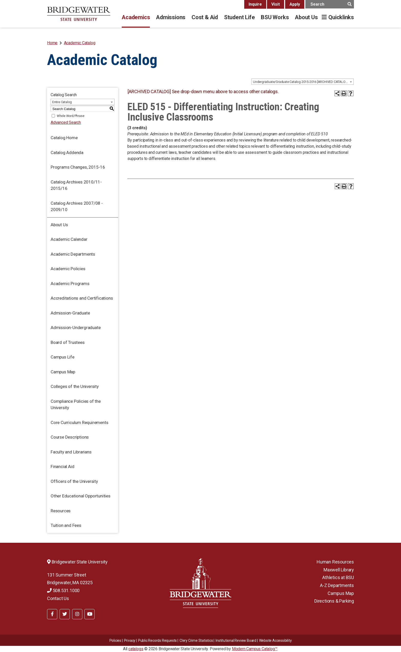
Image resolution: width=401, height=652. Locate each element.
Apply (294, 4)
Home (52, 42)
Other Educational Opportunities (80, 495)
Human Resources (335, 561)
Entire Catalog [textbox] (62, 102)
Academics (136, 17)
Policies (115, 640)
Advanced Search (66, 122)
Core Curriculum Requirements (79, 422)
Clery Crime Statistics (196, 640)
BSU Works (275, 17)
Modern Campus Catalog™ (254, 648)
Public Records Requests (157, 640)
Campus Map (63, 371)
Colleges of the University (75, 386)
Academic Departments (73, 254)
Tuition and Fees (66, 525)
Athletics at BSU (338, 577)
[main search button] (349, 4)
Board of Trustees (68, 342)
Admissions (170, 17)
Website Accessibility (275, 640)
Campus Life (62, 357)
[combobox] (302, 82)
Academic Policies (68, 268)
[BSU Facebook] (52, 614)
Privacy (130, 640)
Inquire (255, 4)
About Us (306, 17)
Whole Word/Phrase (70, 116)
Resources (61, 510)
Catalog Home (64, 137)
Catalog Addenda (67, 152)
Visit (275, 4)
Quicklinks (341, 17)
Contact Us (58, 598)
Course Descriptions (70, 437)
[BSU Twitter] (65, 614)
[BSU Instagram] (77, 614)
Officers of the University (74, 481)
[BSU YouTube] (89, 614)
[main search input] (329, 4)
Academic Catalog (79, 42)
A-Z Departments (337, 585)
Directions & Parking (334, 601)
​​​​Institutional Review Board (236, 640)
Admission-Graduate (70, 313)
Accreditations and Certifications (82, 298)
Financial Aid (62, 466)
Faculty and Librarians (71, 451)
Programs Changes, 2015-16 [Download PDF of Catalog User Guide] (78, 167)
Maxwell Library (339, 569)
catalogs (135, 648)
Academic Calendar (69, 239)
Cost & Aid (205, 17)
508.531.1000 (63, 590)
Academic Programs (70, 283)
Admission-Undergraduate (76, 327)
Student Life (239, 17)
